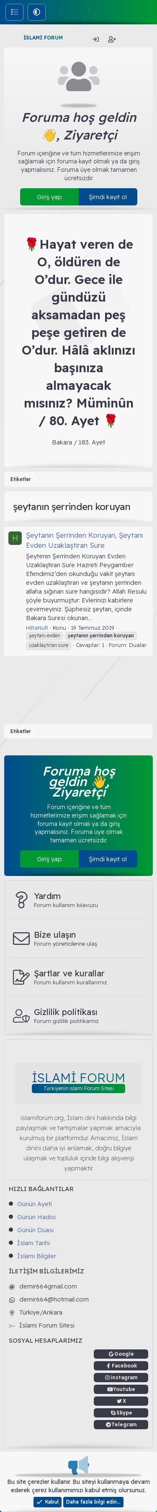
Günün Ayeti (34, 1204)
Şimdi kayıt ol (108, 197)
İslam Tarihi (33, 1243)
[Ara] (146, 39)
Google (124, 1354)
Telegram (124, 1424)
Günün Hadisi (36, 1217)
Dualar (138, 645)
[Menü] (11, 37)
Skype (124, 1412)
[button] (36, 12)
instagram (124, 1377)
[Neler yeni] (129, 39)
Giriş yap (49, 197)
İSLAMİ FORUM (43, 37)
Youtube (124, 1389)
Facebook (124, 1365)
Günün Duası (35, 1230)
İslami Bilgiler (36, 1256)
